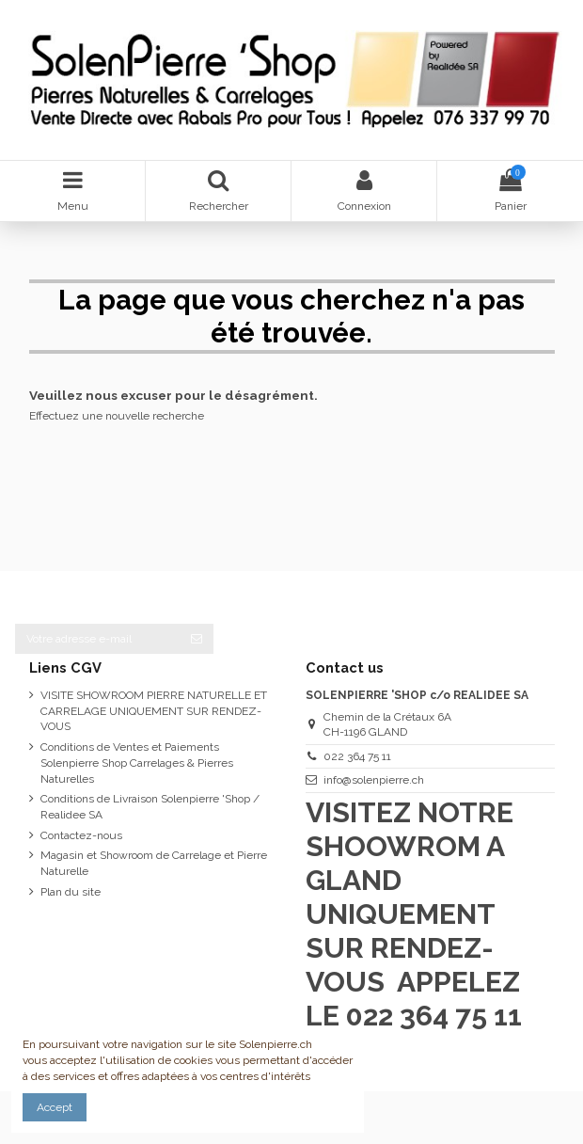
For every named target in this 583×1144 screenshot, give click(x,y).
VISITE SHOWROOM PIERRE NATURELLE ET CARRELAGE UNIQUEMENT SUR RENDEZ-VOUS (153, 711)
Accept (54, 1107)
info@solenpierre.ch (373, 779)
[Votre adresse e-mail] (97, 639)
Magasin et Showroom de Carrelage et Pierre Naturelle (153, 863)
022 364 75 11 (357, 756)
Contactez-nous (81, 835)
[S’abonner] (196, 639)
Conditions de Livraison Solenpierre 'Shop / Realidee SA (150, 806)
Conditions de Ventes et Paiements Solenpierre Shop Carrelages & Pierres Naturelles (136, 763)
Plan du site (70, 891)
